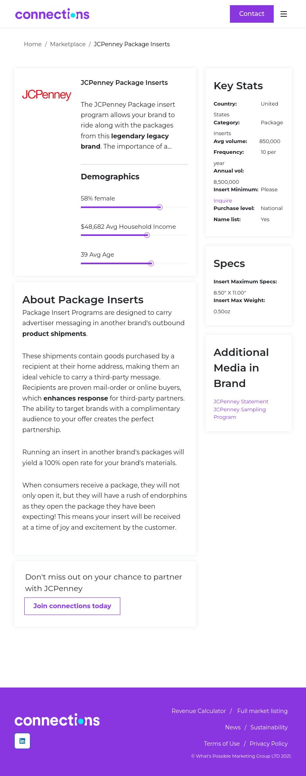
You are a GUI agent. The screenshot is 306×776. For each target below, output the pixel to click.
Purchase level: (234, 208)
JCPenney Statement (241, 401)
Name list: (227, 219)
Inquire (223, 200)
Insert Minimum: (236, 189)
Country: (225, 103)
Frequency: (229, 152)
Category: (226, 122)
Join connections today (72, 606)
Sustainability (269, 727)
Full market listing (262, 711)
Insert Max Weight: (239, 300)
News (233, 727)
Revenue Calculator (199, 711)
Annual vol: (229, 170)
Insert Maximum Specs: (245, 281)
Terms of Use (222, 743)
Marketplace (68, 44)
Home (33, 44)
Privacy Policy (269, 743)
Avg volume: (230, 141)
